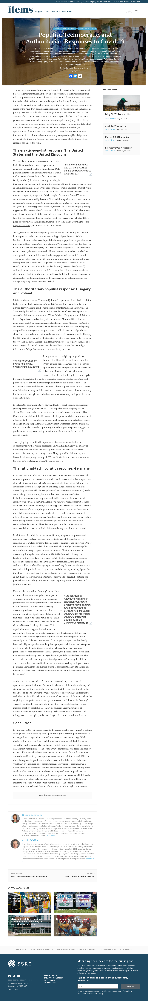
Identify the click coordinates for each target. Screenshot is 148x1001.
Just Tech (85, 1)
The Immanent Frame (121, 1)
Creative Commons (53, 978)
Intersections (135, 1)
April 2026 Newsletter (116, 126)
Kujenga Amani (96, 1)
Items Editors (110, 129)
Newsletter (42, 950)
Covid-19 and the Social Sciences (65, 29)
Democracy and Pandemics (87, 29)
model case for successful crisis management (69, 479)
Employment (50, 980)
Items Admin (110, 118)
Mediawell (107, 1)
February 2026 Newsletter (118, 148)
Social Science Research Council (68, 1)
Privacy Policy (51, 975)
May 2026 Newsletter (118, 114)
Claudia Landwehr (69, 68)
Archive (126, 950)
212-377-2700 (13, 989)
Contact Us (50, 983)
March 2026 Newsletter (117, 137)
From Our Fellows (87, 950)
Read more (51, 836)
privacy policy (98, 993)
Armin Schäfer (85, 68)
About (21, 950)
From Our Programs (66, 950)
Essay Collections (108, 950)
